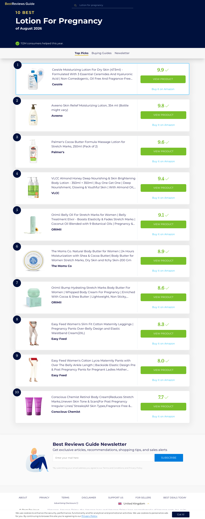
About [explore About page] (23, 497)
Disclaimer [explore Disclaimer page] (89, 497)
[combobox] (102, 5)
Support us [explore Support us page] (115, 497)
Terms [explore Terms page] (65, 497)
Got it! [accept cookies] (180, 514)
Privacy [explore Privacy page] (44, 497)
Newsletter (122, 53)
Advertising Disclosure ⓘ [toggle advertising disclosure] (66, 503)
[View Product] (102, 79)
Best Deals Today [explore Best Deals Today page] (174, 497)
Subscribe (168, 457)
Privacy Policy (89, 516)
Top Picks (81, 53)
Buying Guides (101, 53)
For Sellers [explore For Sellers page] (143, 497)
